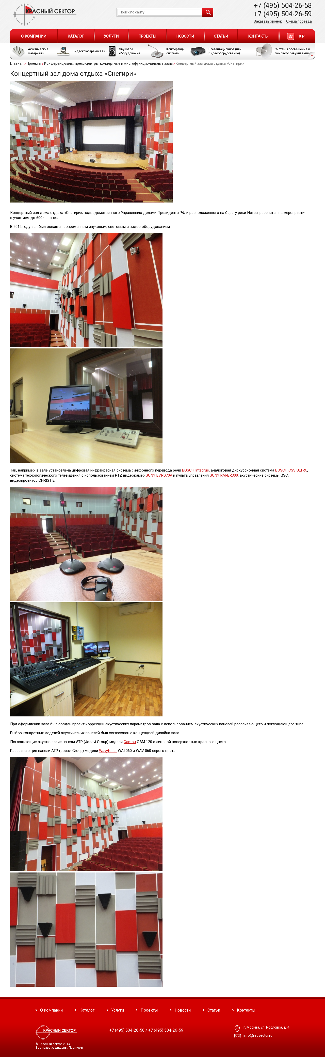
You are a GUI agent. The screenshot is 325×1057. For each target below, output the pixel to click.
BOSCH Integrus (195, 470)
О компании (33, 36)
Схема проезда (299, 21)
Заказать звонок (268, 21)
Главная (17, 63)
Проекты (147, 36)
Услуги (111, 36)
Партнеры (76, 1047)
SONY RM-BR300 (224, 475)
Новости (185, 36)
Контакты (258, 36)
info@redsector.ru (257, 1035)
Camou (130, 742)
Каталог (76, 36)
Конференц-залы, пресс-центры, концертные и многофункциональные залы (108, 63)
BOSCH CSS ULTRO (291, 470)
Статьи (221, 36)
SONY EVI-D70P (159, 475)
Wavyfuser (108, 750)
